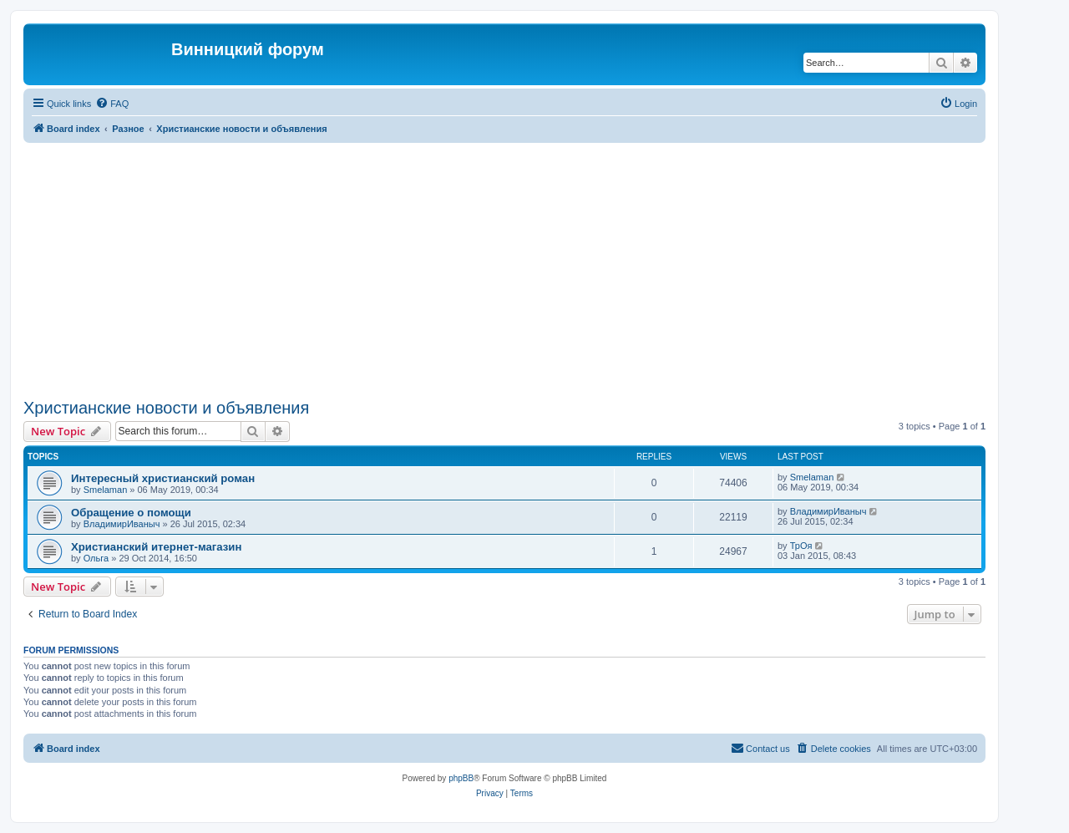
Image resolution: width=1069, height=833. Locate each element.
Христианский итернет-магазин (156, 547)
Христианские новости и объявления (166, 408)
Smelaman (106, 490)
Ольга (96, 558)
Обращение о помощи (131, 512)
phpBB (461, 778)
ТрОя (801, 546)
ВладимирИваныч (122, 524)
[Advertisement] (504, 268)
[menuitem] (112, 104)
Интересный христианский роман (163, 478)
